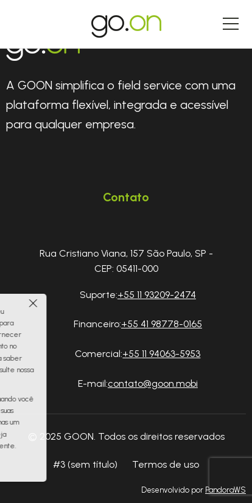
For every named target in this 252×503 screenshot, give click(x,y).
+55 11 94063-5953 (161, 353)
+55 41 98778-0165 (161, 324)
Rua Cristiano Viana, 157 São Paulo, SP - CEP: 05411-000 (126, 261)
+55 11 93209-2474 (156, 294)
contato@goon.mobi (153, 383)
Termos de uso (165, 464)
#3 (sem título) (85, 464)
